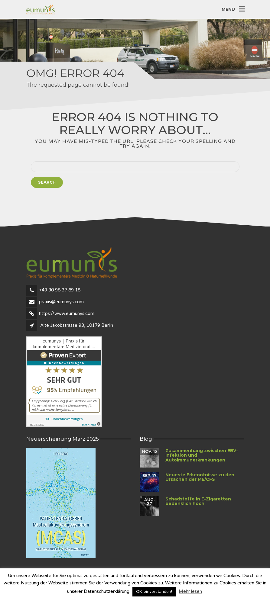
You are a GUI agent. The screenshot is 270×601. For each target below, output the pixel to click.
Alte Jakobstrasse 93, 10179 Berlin (76, 325)
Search (47, 182)
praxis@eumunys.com (61, 301)
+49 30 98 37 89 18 (59, 290)
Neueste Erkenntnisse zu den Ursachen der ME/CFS (199, 477)
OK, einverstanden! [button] (154, 591)
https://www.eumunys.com (66, 313)
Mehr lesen (190, 591)
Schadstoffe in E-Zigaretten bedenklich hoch (198, 501)
